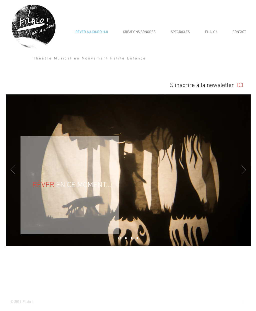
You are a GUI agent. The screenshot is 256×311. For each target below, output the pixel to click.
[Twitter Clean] (221, 302)
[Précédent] (12, 170)
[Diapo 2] (126, 238)
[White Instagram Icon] (235, 302)
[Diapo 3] (131, 238)
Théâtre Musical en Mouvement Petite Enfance (89, 58)
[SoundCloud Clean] (243, 302)
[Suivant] (244, 170)
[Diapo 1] (119, 238)
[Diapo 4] (137, 238)
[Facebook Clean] (229, 302)
